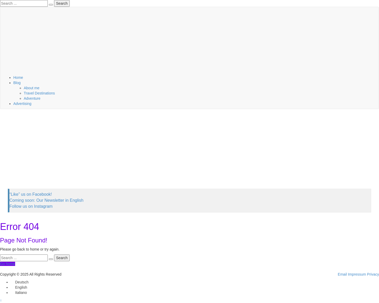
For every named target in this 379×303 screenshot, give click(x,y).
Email (342, 274)
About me (31, 88)
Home (18, 77)
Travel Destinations (39, 93)
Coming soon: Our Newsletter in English (46, 200)
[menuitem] (19, 282)
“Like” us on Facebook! (30, 194)
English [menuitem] (21, 287)
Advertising (22, 104)
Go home (7, 264)
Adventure (32, 98)
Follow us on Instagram (30, 206)
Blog (17, 83)
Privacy (373, 274)
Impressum (357, 274)
